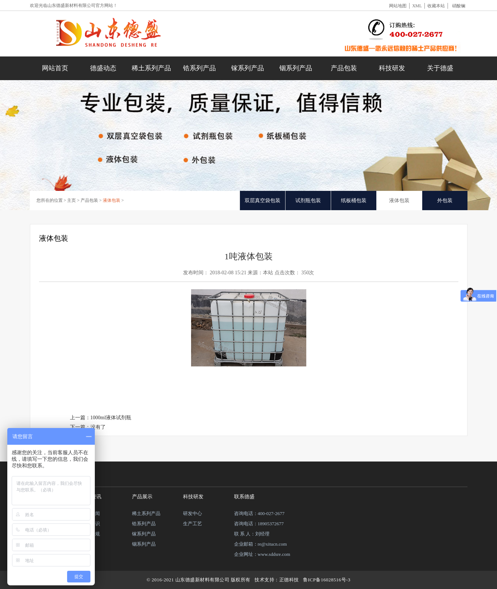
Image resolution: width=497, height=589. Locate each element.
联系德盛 (244, 496)
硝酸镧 (458, 5)
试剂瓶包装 (308, 200)
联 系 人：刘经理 (252, 534)
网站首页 (55, 68)
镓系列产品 (247, 68)
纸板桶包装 (353, 200)
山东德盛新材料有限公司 (71, 5)
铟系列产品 (295, 68)
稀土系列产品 (151, 68)
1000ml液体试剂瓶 (111, 417)
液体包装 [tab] (399, 200)
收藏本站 (436, 5)
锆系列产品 (199, 68)
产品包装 (344, 68)
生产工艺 (192, 523)
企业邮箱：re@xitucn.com (260, 544)
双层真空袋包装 (262, 200)
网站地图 (398, 5)
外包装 (445, 200)
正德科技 (289, 579)
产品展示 (142, 496)
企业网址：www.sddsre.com (262, 554)
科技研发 (392, 68)
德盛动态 (103, 68)
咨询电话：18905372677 (259, 523)
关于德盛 (440, 68)
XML (417, 5)
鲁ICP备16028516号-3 (326, 579)
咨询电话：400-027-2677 (259, 513)
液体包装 (111, 200)
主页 (71, 200)
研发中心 (192, 513)
